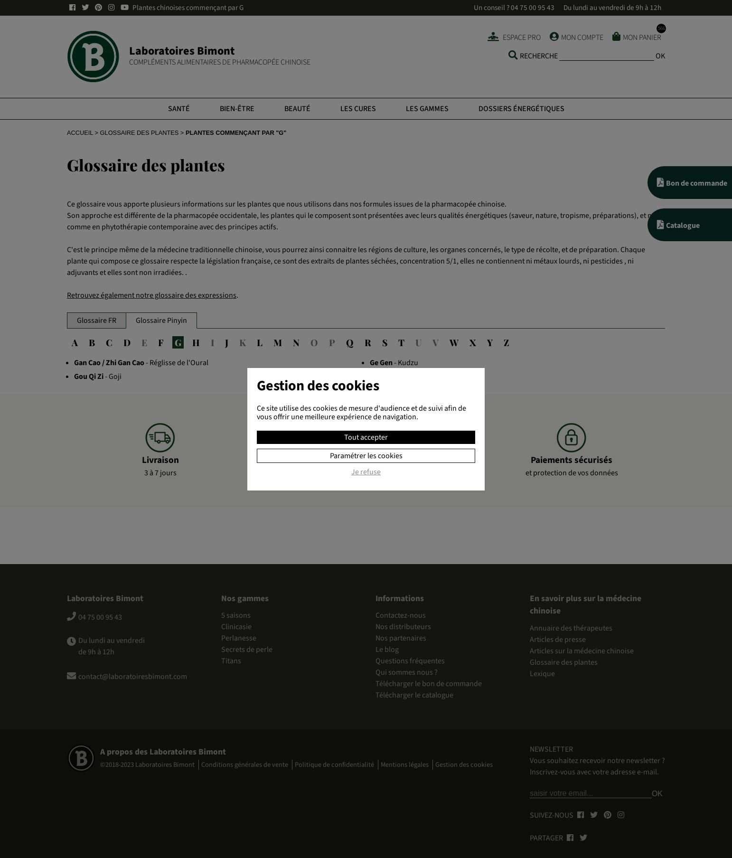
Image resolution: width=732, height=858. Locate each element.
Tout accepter (366, 437)
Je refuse (366, 472)
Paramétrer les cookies (366, 456)
